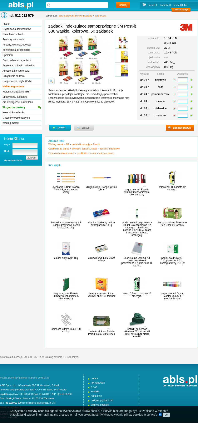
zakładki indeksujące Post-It (85, 144)
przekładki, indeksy (86, 153)
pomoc (94, 378)
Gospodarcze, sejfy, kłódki (17, 81)
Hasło (7, 151)
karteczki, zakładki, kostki (84, 148)
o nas (94, 387)
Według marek (11, 123)
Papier (6, 23)
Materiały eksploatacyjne (16, 117)
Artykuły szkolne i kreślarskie (18, 65)
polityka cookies (100, 404)
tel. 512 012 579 (21, 15)
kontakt (95, 391)
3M (67, 144)
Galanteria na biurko (14, 34)
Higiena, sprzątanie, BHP (16, 91)
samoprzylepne (106, 153)
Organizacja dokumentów (17, 29)
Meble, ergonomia (13, 86)
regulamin (96, 395)
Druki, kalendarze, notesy (17, 60)
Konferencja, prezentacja (16, 49)
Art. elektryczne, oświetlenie (18, 102)
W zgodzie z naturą (14, 107)
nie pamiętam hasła (13, 160)
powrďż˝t (60, 128)
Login (7, 144)
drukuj (84, 128)
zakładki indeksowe (110, 148)
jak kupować (98, 382)
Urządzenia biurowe (14, 76)
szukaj (123, 5)
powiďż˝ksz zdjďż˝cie (51, 81)
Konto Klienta (14, 139)
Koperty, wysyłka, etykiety (17, 44)
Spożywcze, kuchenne (15, 96)
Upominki (8, 55)
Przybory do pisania (13, 39)
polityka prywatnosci (102, 400)
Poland (55, 385)
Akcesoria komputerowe (16, 70)
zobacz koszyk (182, 10)
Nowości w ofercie (13, 112)
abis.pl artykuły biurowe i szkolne (21, 5)
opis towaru (100, 15)
